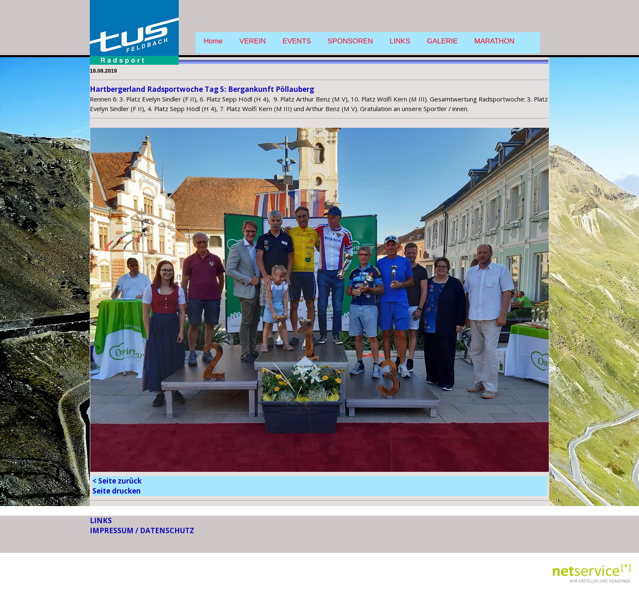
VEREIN (252, 41)
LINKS (400, 41)
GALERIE (442, 41)
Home (213, 41)
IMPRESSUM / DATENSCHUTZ (142, 530)
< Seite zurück (117, 481)
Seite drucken (116, 491)
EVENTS (297, 41)
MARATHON (494, 41)
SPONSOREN (350, 41)
